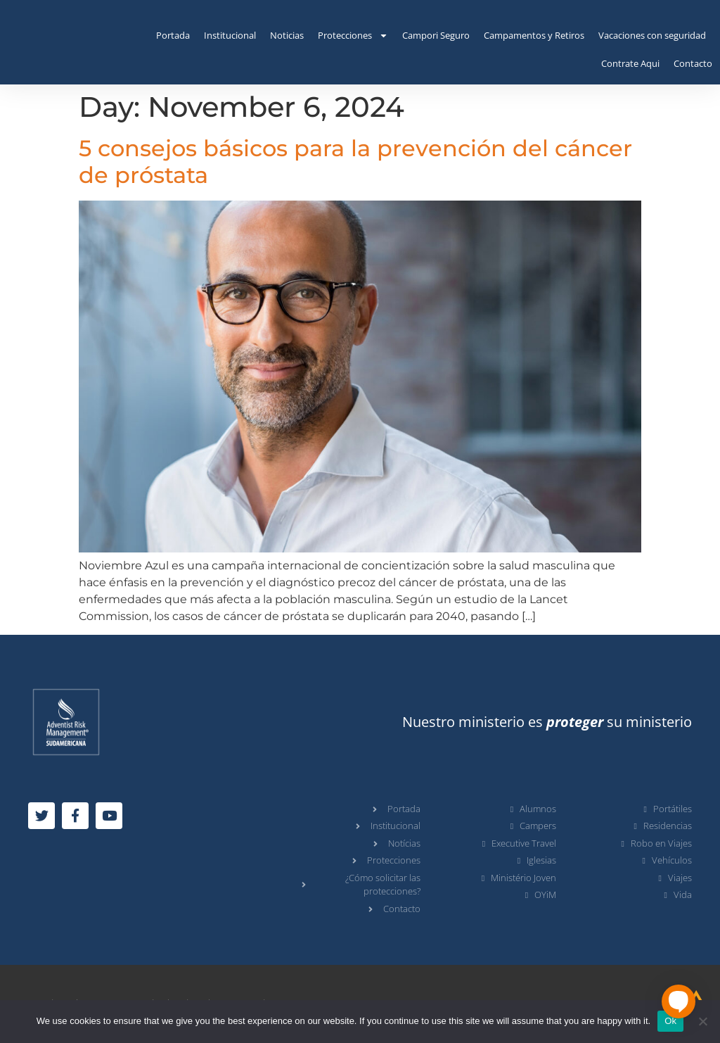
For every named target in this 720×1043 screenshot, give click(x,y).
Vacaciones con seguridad (652, 35)
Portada (173, 35)
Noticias (287, 35)
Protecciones (353, 35)
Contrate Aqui (630, 63)
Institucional (230, 35)
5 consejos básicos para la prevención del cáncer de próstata (355, 161)
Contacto (693, 63)
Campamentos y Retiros (534, 35)
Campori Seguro (436, 35)
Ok (670, 1021)
